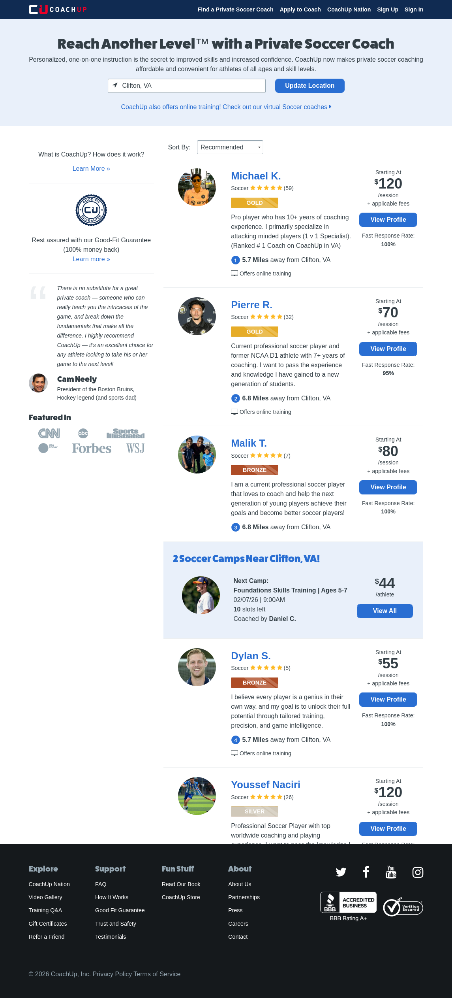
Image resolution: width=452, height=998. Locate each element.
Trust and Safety (115, 924)
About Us (239, 884)
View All (385, 610)
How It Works (111, 897)
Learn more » (91, 259)
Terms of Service (156, 974)
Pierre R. (251, 304)
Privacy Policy (112, 974)
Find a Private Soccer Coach (236, 9)
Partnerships (244, 897)
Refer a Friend (47, 937)
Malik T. (249, 443)
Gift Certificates (48, 924)
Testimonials (110, 937)
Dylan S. (251, 655)
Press (235, 910)
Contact (238, 937)
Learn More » (91, 168)
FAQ (100, 884)
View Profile (388, 219)
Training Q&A (45, 910)
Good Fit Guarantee (120, 910)
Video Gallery (45, 897)
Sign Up (387, 9)
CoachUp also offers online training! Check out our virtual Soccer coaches (226, 107)
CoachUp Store (181, 897)
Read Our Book (181, 884)
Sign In (414, 9)
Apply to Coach (300, 9)
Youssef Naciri (265, 784)
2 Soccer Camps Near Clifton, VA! (246, 558)
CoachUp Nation (349, 9)
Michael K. (256, 175)
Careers (238, 924)
